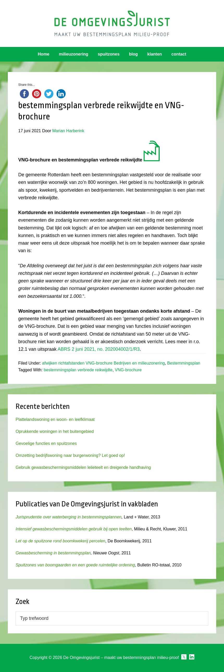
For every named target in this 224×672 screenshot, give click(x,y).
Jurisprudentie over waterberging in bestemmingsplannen (68, 517)
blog (133, 54)
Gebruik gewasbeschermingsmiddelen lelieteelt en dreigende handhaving (83, 467)
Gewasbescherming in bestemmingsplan (53, 553)
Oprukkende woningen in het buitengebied (55, 431)
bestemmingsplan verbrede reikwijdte (78, 370)
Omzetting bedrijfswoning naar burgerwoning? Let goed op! (70, 455)
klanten (154, 54)
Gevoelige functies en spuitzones (46, 443)
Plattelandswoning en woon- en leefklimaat (55, 419)
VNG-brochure (128, 370)
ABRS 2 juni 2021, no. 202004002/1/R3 (99, 349)
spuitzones (109, 54)
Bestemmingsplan (183, 363)
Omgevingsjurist (112, 23)
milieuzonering (73, 54)
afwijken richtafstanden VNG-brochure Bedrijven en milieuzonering (103, 363)
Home (43, 54)
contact (178, 54)
